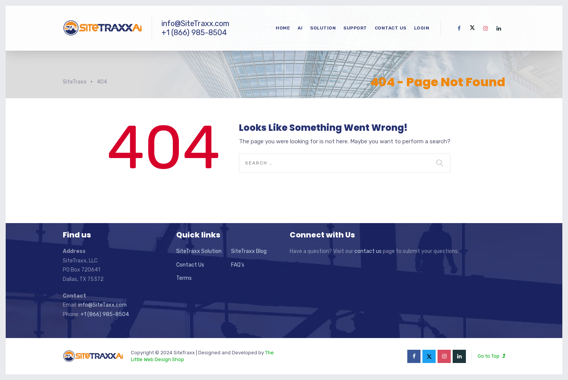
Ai (300, 28)
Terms (184, 278)
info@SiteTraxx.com (195, 23)
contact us (368, 251)
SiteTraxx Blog (249, 251)
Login (422, 28)
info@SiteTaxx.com (102, 305)
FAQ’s (237, 265)
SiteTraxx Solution (199, 251)
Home (283, 28)
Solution (323, 28)
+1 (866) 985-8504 (194, 32)
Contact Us (391, 28)
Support (355, 28)
